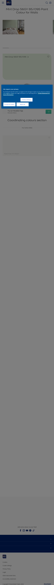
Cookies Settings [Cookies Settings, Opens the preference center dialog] (26, 99)
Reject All (22, 104)
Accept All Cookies (9, 104)
